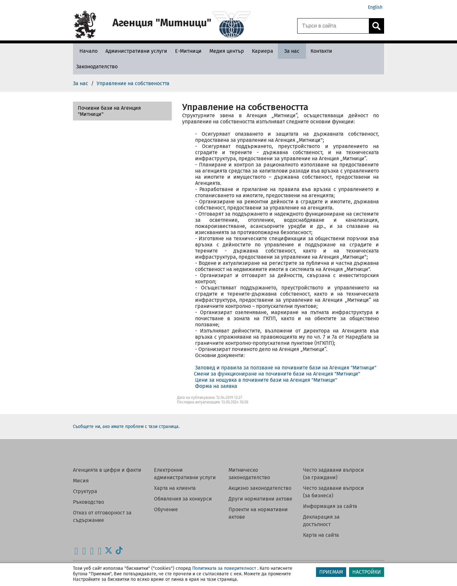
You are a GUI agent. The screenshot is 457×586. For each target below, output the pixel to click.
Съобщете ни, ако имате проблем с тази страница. (126, 426)
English (375, 7)
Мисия (81, 481)
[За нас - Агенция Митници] (292, 51)
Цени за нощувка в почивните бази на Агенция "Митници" (266, 380)
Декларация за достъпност (321, 520)
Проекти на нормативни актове (258, 513)
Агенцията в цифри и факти (107, 470)
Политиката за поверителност (224, 568)
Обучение (166, 509)
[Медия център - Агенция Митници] (226, 51)
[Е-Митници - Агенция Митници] (188, 51)
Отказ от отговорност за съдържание (102, 516)
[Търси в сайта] (333, 25)
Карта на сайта (321, 535)
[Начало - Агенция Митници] (87, 51)
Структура (85, 491)
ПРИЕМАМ (331, 572)
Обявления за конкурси (183, 499)
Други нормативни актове (260, 499)
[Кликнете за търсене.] (376, 25)
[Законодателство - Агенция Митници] (97, 66)
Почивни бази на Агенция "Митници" (109, 111)
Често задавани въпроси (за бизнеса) (333, 492)
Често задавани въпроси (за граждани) (333, 473)
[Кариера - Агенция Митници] (262, 51)
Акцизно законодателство (260, 488)
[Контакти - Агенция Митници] (321, 51)
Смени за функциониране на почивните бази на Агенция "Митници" (277, 374)
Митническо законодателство (249, 473)
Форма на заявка (216, 386)
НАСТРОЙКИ (366, 572)
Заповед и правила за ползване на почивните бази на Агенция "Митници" (285, 368)
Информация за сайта (330, 506)
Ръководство (88, 502)
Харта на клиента (175, 488)
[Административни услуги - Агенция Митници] (136, 51)
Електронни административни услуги (185, 473)
